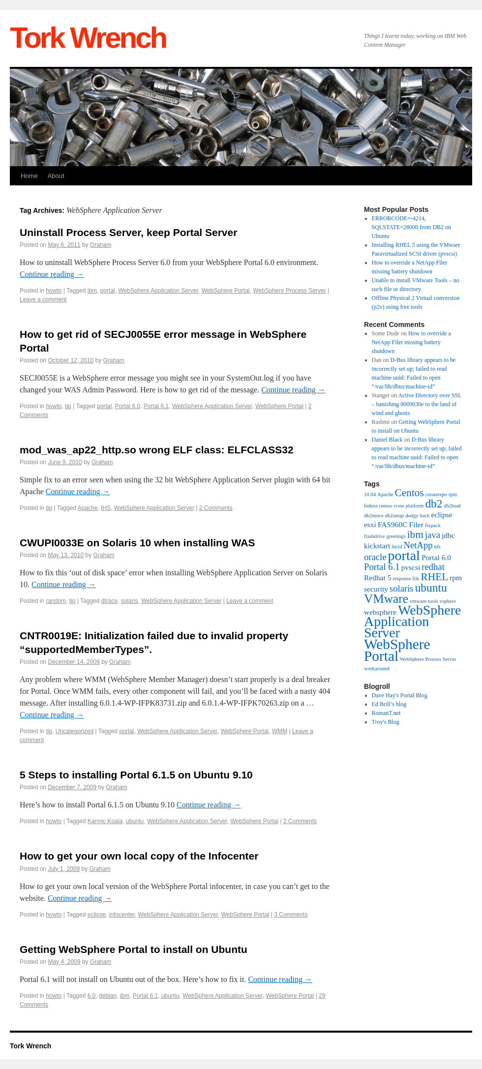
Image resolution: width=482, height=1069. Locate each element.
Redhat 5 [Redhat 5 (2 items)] (377, 577)
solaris (129, 600)
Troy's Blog (385, 721)
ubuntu (135, 821)
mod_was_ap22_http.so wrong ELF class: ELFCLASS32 (157, 449)
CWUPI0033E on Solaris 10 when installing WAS (137, 542)
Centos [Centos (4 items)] (409, 493)
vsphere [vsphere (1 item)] (448, 601)
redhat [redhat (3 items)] (433, 567)
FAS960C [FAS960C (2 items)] (393, 524)
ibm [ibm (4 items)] (415, 534)
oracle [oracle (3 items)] (375, 557)
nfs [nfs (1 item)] (437, 546)
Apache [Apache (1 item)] (385, 494)
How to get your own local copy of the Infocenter (139, 855)
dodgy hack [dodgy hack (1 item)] (417, 515)
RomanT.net (386, 713)
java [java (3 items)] (432, 535)
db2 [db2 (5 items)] (433, 503)
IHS (106, 508)
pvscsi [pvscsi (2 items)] (411, 567)
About (56, 175)
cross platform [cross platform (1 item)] (408, 505)
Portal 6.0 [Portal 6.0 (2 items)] (436, 557)
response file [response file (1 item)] (405, 578)
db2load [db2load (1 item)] (452, 505)
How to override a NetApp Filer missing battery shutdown (411, 342)
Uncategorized (74, 731)
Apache (88, 508)
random (56, 600)
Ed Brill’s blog (389, 704)
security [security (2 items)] (376, 589)
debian (108, 995)
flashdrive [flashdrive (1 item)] (374, 536)
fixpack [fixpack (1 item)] (433, 525)
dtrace (109, 600)
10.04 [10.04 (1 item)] (370, 494)
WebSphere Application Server (158, 290)
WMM (279, 731)
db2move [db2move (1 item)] (374, 515)
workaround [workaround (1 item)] (377, 668)
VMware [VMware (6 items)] (386, 598)
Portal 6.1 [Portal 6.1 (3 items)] (382, 567)
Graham (100, 244)
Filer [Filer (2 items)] (416, 524)
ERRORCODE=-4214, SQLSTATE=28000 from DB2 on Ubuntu (411, 227)
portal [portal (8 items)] (404, 555)
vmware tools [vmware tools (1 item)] (424, 601)
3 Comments (290, 914)
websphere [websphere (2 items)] (380, 612)
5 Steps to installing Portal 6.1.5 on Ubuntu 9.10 (136, 774)
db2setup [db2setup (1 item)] (394, 515)
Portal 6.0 (127, 406)
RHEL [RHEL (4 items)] (435, 577)
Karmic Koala (105, 821)
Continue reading (52, 274)
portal (107, 290)
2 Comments (216, 508)
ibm (92, 290)
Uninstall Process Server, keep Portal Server (128, 232)
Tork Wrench (88, 37)
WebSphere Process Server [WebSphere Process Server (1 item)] (428, 659)
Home (29, 175)
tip (68, 406)
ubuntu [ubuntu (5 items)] (431, 587)
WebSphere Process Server (289, 290)
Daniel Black (387, 439)
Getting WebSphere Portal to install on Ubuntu (133, 949)
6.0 (92, 995)
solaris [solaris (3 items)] (402, 588)
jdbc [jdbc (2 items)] (448, 535)
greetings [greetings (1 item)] (396, 536)
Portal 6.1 (156, 406)
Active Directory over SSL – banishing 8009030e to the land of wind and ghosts (417, 404)
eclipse (97, 914)
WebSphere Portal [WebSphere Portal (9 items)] (397, 650)
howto (53, 290)
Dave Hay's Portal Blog (399, 695)
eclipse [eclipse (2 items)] (441, 514)
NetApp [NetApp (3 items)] (418, 545)
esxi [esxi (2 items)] (370, 524)
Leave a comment (43, 299)
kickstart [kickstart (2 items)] (377, 545)
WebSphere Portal (226, 290)
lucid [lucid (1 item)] (397, 546)
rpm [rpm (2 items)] (456, 577)
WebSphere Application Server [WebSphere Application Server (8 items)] (412, 621)
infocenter (122, 914)
